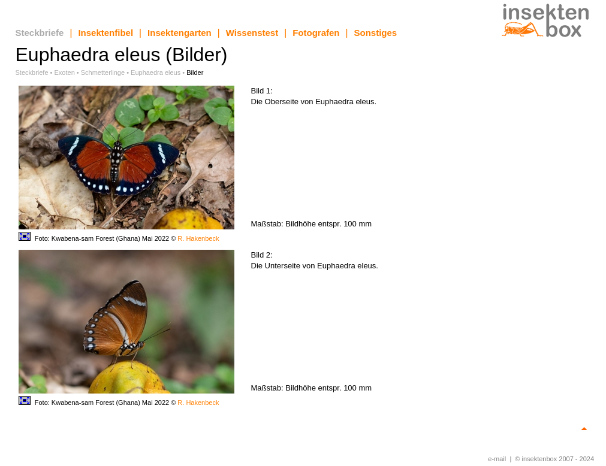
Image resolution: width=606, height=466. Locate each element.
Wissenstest (252, 33)
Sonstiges (375, 33)
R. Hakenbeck (198, 238)
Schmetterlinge (103, 72)
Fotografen (316, 33)
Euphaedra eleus (155, 72)
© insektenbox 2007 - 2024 (554, 458)
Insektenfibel (105, 33)
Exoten (65, 72)
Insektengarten (179, 33)
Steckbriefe (40, 33)
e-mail (497, 458)
